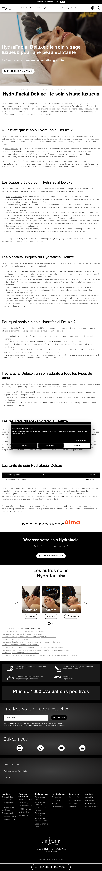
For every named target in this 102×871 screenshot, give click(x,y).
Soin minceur (74, 804)
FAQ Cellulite (23, 815)
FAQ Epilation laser (25, 799)
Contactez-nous (91, 807)
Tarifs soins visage (9, 817)
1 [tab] (49, 623)
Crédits (7, 778)
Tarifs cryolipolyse (8, 813)
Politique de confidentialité (34, 725)
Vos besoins (24, 8)
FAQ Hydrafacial (24, 809)
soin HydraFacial (63, 136)
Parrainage (89, 801)
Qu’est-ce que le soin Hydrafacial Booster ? (20, 645)
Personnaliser (51, 445)
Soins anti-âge (74, 797)
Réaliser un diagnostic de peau (15, 639)
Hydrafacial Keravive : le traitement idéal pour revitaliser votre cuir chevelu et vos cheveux (39, 655)
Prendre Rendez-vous (51, 556)
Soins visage (66, 8)
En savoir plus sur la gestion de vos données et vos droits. (46, 724)
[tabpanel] (31, 604)
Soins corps (57, 8)
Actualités (89, 797)
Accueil (13, 90)
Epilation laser (48, 8)
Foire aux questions (23, 795)
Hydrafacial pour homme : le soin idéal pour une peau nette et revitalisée (32, 647)
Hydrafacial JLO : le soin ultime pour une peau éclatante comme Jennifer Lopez (35, 650)
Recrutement (90, 804)
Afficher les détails (80, 440)
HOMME (71, 610)
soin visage (35, 328)
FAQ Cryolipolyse (25, 812)
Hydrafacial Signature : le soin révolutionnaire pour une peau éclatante (31, 642)
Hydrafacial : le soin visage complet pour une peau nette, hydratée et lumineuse (36, 90)
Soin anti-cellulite (75, 801)
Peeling (54, 804)
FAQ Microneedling (25, 806)
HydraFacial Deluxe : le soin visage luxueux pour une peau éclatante (74, 90)
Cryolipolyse (56, 797)
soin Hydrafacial (11, 149)
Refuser (24, 445)
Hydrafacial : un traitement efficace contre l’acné (22, 634)
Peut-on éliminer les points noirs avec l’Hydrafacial (23, 631)
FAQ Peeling (23, 803)
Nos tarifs (74, 8)
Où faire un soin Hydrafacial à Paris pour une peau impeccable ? (29, 637)
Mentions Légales (11, 765)
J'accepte (77, 445)
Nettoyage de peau (14, 197)
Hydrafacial (56, 801)
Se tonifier (72, 807)
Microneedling (57, 807)
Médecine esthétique (36, 8)
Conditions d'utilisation (52, 725)
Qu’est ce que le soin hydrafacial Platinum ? (20, 653)
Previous (16, 602)
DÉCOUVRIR (30, 616)
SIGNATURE (31, 610)
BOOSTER (51, 610)
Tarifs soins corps (9, 820)
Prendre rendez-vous (18, 71)
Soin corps (74, 794)
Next (86, 602)
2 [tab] (52, 623)
